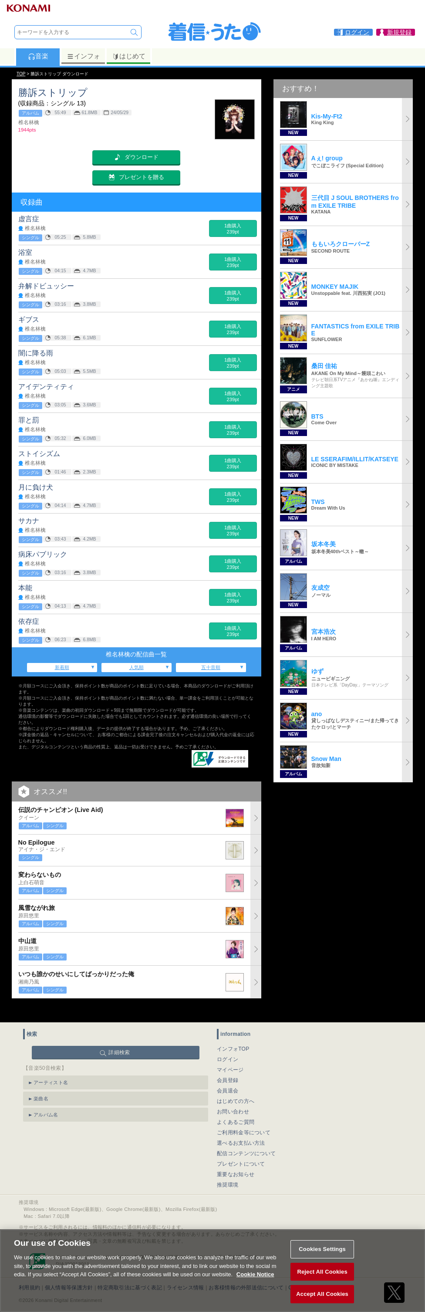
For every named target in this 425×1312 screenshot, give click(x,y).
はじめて (128, 56)
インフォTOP (233, 1034)
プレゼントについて (241, 1149)
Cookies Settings (322, 1259)
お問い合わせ (233, 1096)
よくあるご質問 (235, 1107)
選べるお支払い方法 (241, 1128)
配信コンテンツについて (246, 1138)
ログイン (227, 1044)
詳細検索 (119, 1037)
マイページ (230, 1055)
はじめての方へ (235, 1086)
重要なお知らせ (235, 1159)
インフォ (83, 56)
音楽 (38, 56)
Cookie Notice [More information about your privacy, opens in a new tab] (255, 1284)
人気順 (136, 667)
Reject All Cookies (322, 1281)
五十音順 (210, 667)
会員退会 (227, 1075)
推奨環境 (227, 1170)
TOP (21, 73)
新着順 (62, 667)
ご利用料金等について (243, 1117)
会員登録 (227, 1065)
